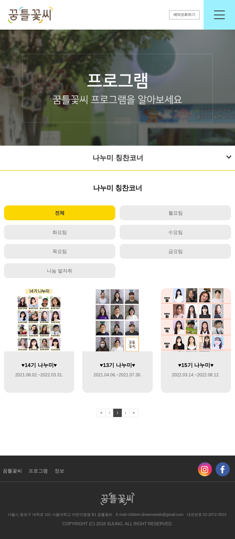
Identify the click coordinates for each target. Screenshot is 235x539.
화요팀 (59, 232)
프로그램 (38, 471)
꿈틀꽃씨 (12, 471)
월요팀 (175, 213)
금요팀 (175, 251)
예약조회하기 (184, 15)
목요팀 (59, 251)
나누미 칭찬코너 (162, 157)
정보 (59, 471)
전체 (60, 213)
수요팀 (175, 232)
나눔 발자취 (59, 271)
